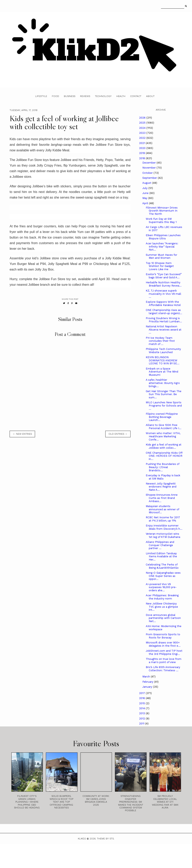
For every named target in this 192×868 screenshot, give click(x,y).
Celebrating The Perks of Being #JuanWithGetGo (162, 566)
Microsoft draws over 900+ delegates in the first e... (163, 644)
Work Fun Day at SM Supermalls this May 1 (161, 220)
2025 (142, 122)
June (145, 193)
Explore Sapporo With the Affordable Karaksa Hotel (163, 303)
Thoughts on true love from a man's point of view (163, 660)
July (145, 188)
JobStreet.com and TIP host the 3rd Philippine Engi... (164, 652)
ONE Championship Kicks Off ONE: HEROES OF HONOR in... (164, 455)
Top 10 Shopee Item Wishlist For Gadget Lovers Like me (160, 266)
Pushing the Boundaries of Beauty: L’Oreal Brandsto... (162, 467)
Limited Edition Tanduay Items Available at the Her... (161, 556)
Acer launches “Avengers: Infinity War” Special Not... (162, 246)
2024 (142, 127)
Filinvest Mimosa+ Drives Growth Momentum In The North (162, 210)
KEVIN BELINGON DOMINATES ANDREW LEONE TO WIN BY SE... (162, 360)
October (148, 172)
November (149, 167)
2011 (142, 723)
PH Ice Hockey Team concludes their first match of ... (160, 341)
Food (55, 96)
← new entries (22, 434)
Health (120, 96)
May (145, 198)
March (146, 676)
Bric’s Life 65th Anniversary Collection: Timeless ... (163, 669)
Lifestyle (41, 96)
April (145, 203)
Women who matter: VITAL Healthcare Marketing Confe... (163, 436)
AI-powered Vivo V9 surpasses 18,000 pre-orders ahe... (161, 587)
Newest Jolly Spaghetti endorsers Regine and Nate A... (161, 486)
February (148, 681)
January (147, 686)
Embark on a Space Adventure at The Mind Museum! (162, 371)
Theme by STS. (105, 838)
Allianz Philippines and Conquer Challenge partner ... (160, 545)
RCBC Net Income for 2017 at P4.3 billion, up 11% (163, 519)
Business (69, 96)
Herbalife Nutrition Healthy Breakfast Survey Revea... (164, 284)
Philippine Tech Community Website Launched (163, 351)
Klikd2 (82, 838)
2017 (142, 693)
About (150, 96)
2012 (142, 718)
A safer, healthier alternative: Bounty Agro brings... (163, 383)
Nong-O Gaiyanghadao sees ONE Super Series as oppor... (163, 575)
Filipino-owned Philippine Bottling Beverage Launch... (162, 417)
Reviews (85, 96)
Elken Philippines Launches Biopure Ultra (163, 237)
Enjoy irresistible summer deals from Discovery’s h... (164, 527)
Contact (135, 96)
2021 (142, 143)
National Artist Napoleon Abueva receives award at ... (163, 329)
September (150, 177)
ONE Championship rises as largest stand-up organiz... (164, 312)
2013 (142, 713)
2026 (142, 117)
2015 (142, 703)
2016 (142, 698)
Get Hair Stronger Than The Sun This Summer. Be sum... (163, 394)
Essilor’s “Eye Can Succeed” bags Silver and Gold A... (164, 276)
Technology (103, 96)
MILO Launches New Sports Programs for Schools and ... (164, 405)
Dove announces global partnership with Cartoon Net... (163, 618)
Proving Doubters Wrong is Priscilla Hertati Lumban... (164, 320)
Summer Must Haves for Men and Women (161, 256)
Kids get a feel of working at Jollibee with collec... (163, 446)
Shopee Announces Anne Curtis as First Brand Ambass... (162, 497)
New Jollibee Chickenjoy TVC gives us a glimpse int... (162, 606)
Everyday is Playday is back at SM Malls (163, 477)
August (147, 182)
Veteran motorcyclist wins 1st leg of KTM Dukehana (163, 535)
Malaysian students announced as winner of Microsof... (162, 509)
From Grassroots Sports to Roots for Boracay (163, 636)
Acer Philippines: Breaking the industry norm (162, 597)
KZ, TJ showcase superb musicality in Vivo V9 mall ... (163, 293)
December (149, 162)
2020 (142, 148)
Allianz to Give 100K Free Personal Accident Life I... (163, 427)
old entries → (118, 434)
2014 (142, 708)
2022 (142, 137)
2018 (142, 158)
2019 (142, 153)
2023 (142, 132)
